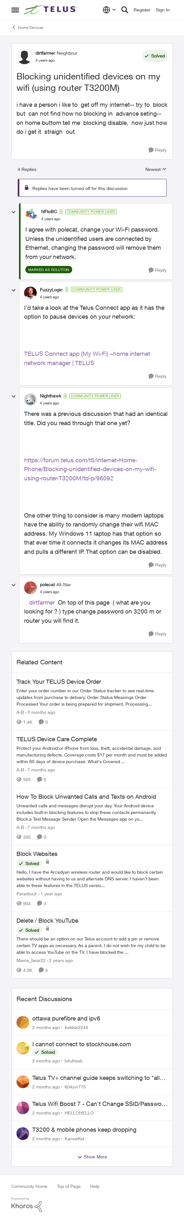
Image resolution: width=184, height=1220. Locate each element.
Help (94, 1186)
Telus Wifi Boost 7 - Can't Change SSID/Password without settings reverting (99, 1104)
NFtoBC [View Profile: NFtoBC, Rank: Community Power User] (49, 211)
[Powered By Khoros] (92, 1204)
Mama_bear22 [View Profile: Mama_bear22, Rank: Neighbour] (31, 960)
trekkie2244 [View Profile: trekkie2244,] (76, 1027)
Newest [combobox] (156, 169)
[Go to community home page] (51, 10)
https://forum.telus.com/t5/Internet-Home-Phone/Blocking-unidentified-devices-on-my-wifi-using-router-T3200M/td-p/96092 (90, 469)
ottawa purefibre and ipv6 (66, 1018)
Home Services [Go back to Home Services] (27, 27)
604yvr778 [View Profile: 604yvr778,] (75, 1086)
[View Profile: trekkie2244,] (22, 1022)
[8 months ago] (40, 712)
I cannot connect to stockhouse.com (81, 1043)
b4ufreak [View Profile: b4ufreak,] (73, 1060)
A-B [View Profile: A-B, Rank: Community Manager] (20, 712)
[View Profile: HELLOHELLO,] (22, 1107)
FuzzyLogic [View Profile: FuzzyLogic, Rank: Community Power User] (51, 289)
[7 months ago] (40, 769)
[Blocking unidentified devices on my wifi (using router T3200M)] (50, 219)
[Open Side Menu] (15, 10)
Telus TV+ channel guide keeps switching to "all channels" (96, 1078)
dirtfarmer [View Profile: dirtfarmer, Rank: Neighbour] (45, 53)
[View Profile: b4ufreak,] (22, 1048)
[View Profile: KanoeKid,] (22, 1133)
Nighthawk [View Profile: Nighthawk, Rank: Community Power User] (50, 395)
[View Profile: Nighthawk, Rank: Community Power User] (30, 399)
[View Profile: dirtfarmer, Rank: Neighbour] (24, 56)
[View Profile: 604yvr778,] (22, 1081)
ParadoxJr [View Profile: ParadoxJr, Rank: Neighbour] (26, 893)
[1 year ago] (50, 893)
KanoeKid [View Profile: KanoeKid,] (74, 1138)
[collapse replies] (13, 212)
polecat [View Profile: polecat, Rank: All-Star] (47, 584)
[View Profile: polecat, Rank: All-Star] (30, 587)
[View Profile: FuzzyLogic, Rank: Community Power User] (30, 293)
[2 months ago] (46, 1027)
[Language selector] (109, 9)
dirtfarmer (42, 602)
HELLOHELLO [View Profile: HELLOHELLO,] (79, 1112)
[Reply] (157, 150)
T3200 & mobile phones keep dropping (84, 1129)
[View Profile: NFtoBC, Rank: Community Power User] (31, 215)
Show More (92, 1157)
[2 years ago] (60, 960)
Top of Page (69, 1186)
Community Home (29, 1186)
